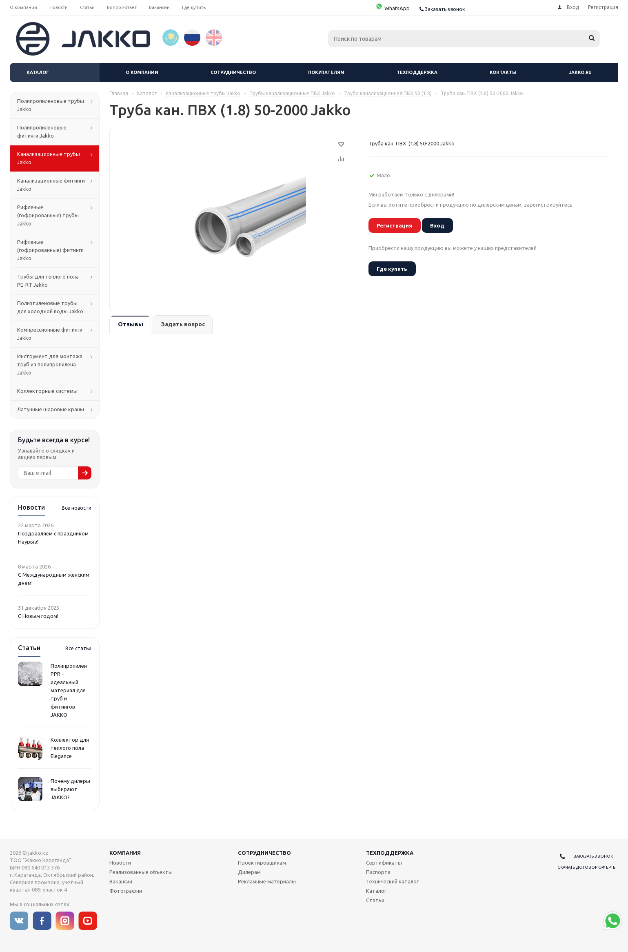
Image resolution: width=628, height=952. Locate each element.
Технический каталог (392, 881)
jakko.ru (580, 72)
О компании (142, 72)
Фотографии (125, 891)
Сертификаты (384, 862)
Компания (125, 853)
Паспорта (378, 872)
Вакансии (120, 881)
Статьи (375, 900)
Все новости (76, 508)
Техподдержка (417, 72)
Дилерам (249, 872)
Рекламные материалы (267, 881)
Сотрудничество (233, 72)
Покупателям (326, 72)
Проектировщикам (262, 862)
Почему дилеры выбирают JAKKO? (70, 789)
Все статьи (78, 648)
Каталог (38, 72)
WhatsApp (392, 8)
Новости (120, 862)
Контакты (503, 72)
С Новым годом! (38, 616)
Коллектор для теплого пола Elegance (70, 748)
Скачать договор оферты (587, 867)
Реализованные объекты (141, 872)
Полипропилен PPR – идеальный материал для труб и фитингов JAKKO (69, 690)
